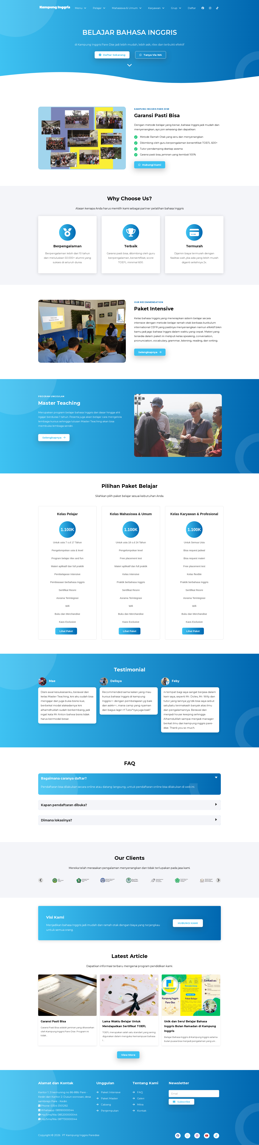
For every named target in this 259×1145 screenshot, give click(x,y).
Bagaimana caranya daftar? (64, 778)
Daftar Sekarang (112, 54)
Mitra (140, 1104)
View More (128, 1054)
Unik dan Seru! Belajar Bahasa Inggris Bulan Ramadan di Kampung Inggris (190, 1026)
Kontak (141, 1110)
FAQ (140, 1092)
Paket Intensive (111, 1092)
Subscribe (181, 1101)
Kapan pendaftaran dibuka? (64, 805)
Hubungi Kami (149, 164)
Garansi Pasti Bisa (53, 1021)
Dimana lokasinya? (56, 820)
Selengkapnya (149, 352)
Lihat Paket (66, 631)
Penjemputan (110, 1110)
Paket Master (109, 1098)
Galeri (140, 1098)
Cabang (106, 1104)
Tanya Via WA (150, 54)
